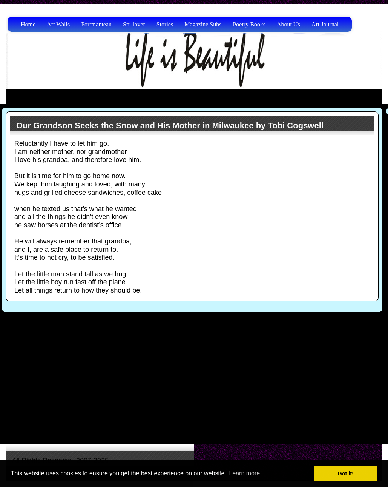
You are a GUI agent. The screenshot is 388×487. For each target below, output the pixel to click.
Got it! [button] (346, 473)
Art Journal (325, 24)
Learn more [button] (244, 473)
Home (28, 24)
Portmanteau (96, 24)
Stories (164, 24)
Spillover (134, 24)
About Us (288, 24)
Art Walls (58, 24)
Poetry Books (249, 24)
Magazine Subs (202, 24)
